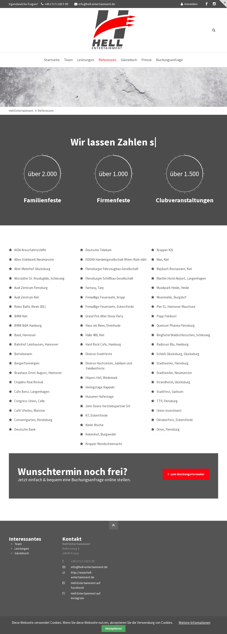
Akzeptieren (113, 628)
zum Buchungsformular (187, 474)
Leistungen (22, 549)
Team (18, 544)
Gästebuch (22, 553)
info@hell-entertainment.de (94, 4)
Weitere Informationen (194, 622)
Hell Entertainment (21, 111)
